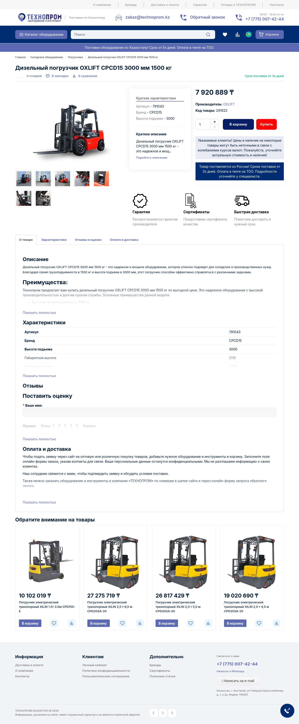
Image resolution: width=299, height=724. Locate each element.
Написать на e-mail (238, 681)
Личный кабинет (94, 665)
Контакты (277, 5)
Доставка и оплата (165, 5)
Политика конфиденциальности (106, 670)
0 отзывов (34, 76)
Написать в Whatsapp (230, 671)
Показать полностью (39, 313)
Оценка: (29, 426)
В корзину (238, 124)
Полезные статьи (162, 676)
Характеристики (53, 239)
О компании (102, 5)
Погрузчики (75, 57)
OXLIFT (229, 104)
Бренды (131, 5)
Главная (20, 57)
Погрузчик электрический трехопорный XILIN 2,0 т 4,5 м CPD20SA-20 (246, 606)
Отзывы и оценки (88, 239)
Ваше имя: (34, 405)
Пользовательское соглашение (105, 676)
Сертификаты (160, 670)
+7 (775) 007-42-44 (237, 663)
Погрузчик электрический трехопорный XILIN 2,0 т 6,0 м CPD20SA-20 (109, 606)
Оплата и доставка (124, 239)
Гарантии (200, 5)
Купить (266, 124)
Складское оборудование (46, 57)
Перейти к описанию (151, 157)
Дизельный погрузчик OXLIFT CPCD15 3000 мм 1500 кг (123, 57)
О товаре (26, 239)
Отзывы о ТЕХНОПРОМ (238, 5)
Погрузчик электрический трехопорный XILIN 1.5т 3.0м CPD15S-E (47, 606)
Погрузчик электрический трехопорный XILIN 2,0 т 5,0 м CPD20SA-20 (178, 606)
